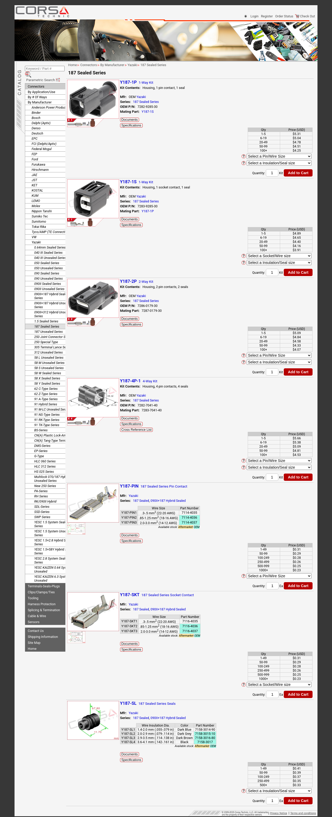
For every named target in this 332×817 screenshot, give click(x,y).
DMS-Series (42, 438)
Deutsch (37, 126)
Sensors (33, 614)
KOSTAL (37, 183)
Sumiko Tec (40, 209)
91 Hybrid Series (45, 397)
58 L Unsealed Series (49, 350)
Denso (36, 121)
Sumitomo (39, 214)
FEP (34, 147)
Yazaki (36, 235)
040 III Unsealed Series (50, 250)
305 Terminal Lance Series (52, 340)
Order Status (284, 16)
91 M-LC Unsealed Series (51, 402)
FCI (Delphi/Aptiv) (44, 136)
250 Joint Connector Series (53, 329)
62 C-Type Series (46, 381)
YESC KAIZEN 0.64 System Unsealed (53, 562)
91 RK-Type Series (46, 412)
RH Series (41, 489)
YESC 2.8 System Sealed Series (51, 553)
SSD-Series (42, 504)
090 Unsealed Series (48, 271)
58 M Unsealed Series (49, 355)
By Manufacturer (40, 95)
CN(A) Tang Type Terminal (52, 433)
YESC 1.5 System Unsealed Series (53, 526)
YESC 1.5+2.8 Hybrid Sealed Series (53, 535)
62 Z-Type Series (46, 386)
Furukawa (38, 157)
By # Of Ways (37, 89)
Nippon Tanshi (42, 204)
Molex (36, 198)
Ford (35, 152)
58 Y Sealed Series (47, 376)
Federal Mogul (42, 141)
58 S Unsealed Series (49, 360)
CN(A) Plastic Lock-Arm (50, 428)
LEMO (36, 193)
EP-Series (40, 443)
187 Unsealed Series (48, 324)
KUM (35, 188)
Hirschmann (40, 162)
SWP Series (42, 509)
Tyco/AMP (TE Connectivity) (51, 224)
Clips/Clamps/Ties (41, 585)
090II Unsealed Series (49, 281)
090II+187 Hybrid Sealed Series (51, 288)
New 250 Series (45, 478)
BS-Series (40, 423)
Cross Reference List (151, 430)
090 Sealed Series (46, 266)
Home (32, 641)
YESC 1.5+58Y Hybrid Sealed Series (54, 544)
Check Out (305, 16)
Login (255, 16)
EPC (34, 131)
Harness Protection (42, 596)
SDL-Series (41, 499)
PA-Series (40, 483)
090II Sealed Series (47, 276)
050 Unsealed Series (48, 261)
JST (34, 172)
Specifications (146, 125)
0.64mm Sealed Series (50, 240)
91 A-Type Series (46, 391)
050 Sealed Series (46, 255)
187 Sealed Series (46, 319)
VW (34, 229)
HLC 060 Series (45, 454)
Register (267, 16)
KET (34, 178)
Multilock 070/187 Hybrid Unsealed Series (52, 471)
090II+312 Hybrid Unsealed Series (53, 307)
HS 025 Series (44, 464)
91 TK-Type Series (46, 417)
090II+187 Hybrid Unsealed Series (53, 297)
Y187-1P (162, 211)
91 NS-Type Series (47, 407)
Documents (144, 120)
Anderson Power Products (50, 100)
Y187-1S (162, 112)
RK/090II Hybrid (45, 494)
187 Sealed (156, 501)
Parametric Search (43, 72)
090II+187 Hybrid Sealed (182, 501)
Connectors (36, 79)
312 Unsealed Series (48, 345)
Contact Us (36, 623)
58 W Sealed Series (47, 366)
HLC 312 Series (45, 459)
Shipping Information (43, 629)
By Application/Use (41, 84)
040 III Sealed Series (48, 245)
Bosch (36, 110)
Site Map (34, 635)
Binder (36, 105)
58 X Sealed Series (47, 371)
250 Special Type (46, 334)
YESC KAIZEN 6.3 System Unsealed (52, 571)
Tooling (33, 591)
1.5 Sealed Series (46, 314)
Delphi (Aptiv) (41, 115)
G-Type (39, 448)
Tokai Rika (39, 219)
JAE (34, 167)
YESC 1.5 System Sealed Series (51, 516)
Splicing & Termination (44, 602)
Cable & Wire (37, 608)
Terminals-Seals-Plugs (44, 579)
